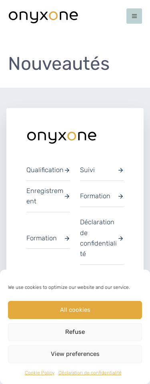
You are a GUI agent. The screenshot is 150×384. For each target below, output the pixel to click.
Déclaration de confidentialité (90, 373)
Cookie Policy (39, 373)
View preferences (75, 354)
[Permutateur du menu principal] (134, 16)
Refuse (75, 331)
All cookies (75, 309)
